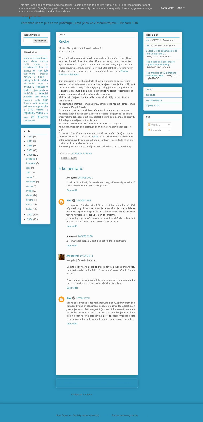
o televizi (41, 93)
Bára (68, 200)
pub (37, 96)
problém (28, 96)
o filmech (39, 86)
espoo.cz (150, 94)
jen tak (37, 70)
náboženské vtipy (33, 83)
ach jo (27, 57)
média (44, 80)
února (29, 204)
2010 (30, 145)
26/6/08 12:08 (85, 236)
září (28, 172)
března (30, 199)
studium (27, 103)
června (30, 186)
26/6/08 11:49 (83, 200)
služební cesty (32, 99)
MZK (96, 136)
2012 (30, 136)
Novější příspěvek (69, 383)
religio (44, 96)
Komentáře (155, 130)
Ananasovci (72, 255)
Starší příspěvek (125, 383)
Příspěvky (154, 124)
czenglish (77, 153)
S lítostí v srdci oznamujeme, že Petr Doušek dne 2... (161, 52)
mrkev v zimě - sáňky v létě (36, 78)
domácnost (30, 67)
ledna (29, 208)
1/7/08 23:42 (86, 255)
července (31, 181)
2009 (30, 150)
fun (41, 67)
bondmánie (42, 57)
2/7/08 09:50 (83, 297)
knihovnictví (29, 73)
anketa (33, 58)
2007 (30, 214)
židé (33, 120)
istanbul (27, 70)
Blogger (142, 415)
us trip (36, 106)
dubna (29, 195)
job (46, 70)
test (30, 106)
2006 (30, 219)
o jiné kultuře (39, 90)
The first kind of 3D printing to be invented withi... (161, 74)
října (28, 167)
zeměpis (27, 120)
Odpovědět (72, 190)
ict (46, 67)
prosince (31, 158)
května (29, 190)
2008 (30, 154)
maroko (44, 73)
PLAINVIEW (105, 415)
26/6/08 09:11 (85, 177)
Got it (180, 8)
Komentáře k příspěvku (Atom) (107, 394)
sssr (45, 100)
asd (148, 40)
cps (46, 64)
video (39, 113)
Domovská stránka (98, 383)
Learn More (167, 8)
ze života (87, 153)
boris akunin (30, 61)
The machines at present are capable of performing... (160, 63)
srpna (29, 176)
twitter (149, 89)
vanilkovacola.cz (154, 100)
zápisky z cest (153, 105)
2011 (30, 141)
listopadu (31, 163)
